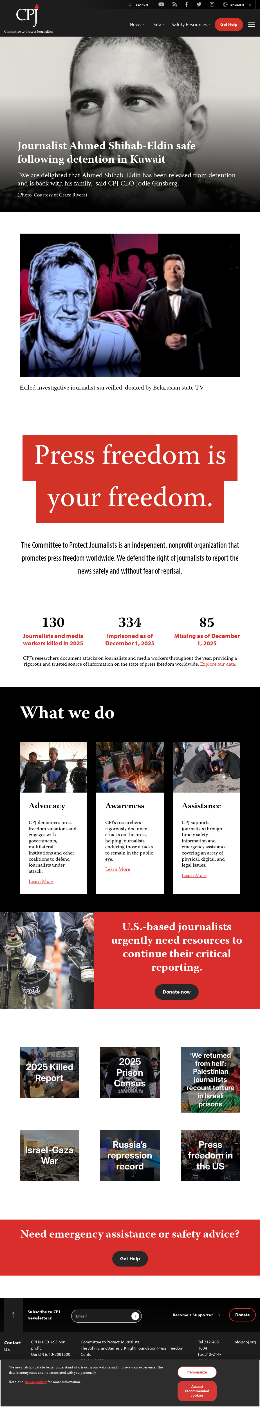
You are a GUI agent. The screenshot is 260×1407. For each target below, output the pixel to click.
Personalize (197, 1372)
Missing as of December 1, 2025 (207, 631)
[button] (249, 4)
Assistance (201, 806)
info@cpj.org (245, 1342)
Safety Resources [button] (189, 24)
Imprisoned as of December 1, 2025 (130, 631)
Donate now (177, 991)
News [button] (135, 24)
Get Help (228, 24)
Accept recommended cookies (197, 1390)
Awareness (124, 806)
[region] (130, 1383)
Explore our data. (218, 664)
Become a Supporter (193, 1314)
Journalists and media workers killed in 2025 (53, 631)
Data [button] (156, 24)
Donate (242, 1314)
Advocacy (47, 806)
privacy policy (36, 1382)
